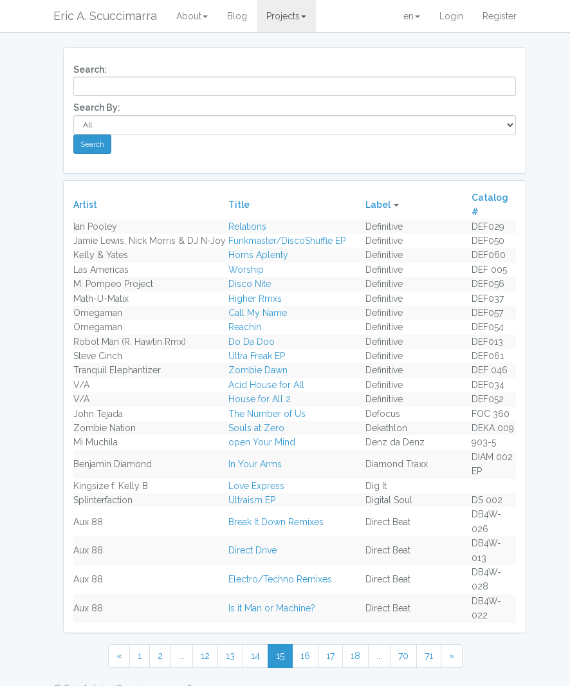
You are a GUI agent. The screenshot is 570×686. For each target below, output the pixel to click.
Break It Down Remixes (276, 522)
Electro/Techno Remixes (280, 579)
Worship (246, 269)
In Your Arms (255, 464)
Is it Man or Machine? (271, 608)
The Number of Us (267, 414)
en (411, 16)
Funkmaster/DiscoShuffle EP (286, 241)
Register (500, 16)
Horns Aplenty (258, 255)
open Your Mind (261, 442)
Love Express (256, 486)
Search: (90, 69)
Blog (237, 16)
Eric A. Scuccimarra (105, 16)
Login (451, 16)
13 (230, 656)
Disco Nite (249, 284)
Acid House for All (266, 385)
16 (305, 656)
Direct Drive (252, 550)
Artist (85, 204)
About (192, 16)
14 (255, 656)
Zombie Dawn (258, 370)
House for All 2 (259, 399)
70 (403, 656)
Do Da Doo (251, 342)
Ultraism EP (251, 500)
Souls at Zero (256, 428)
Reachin (244, 327)
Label (378, 204)
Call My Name (257, 313)
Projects (286, 16)
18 (355, 656)
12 (205, 656)
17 (330, 656)
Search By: (96, 107)
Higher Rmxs (255, 298)
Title (239, 204)
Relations (247, 226)
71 (429, 656)
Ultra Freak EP (256, 356)
